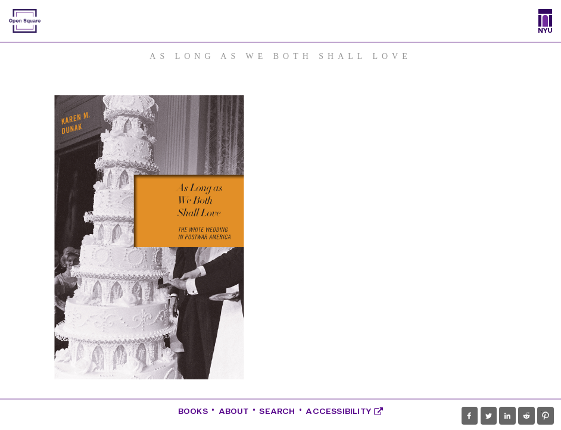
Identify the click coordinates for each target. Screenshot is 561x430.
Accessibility (344, 411)
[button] (470, 416)
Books (193, 411)
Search (277, 411)
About (234, 411)
